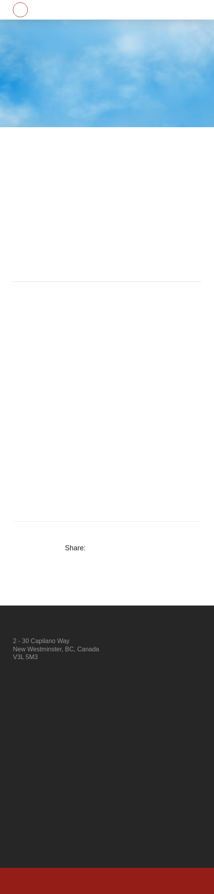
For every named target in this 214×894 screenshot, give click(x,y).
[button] (20, 9)
